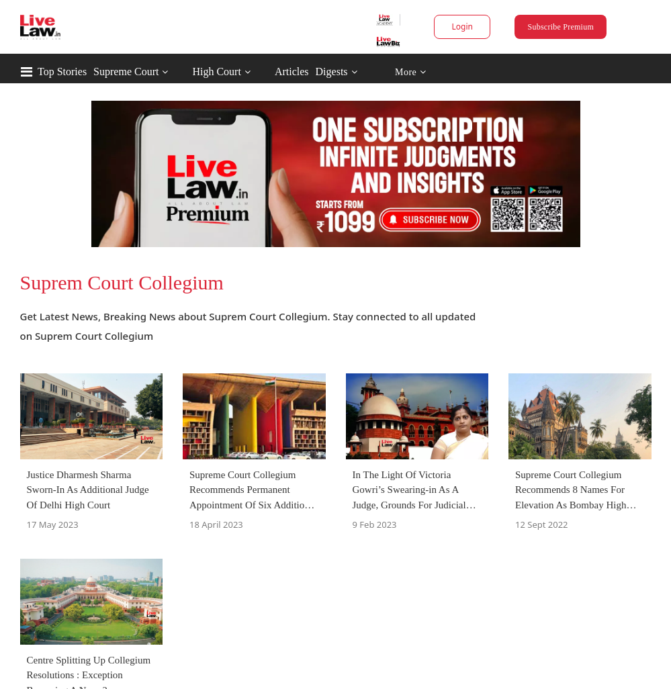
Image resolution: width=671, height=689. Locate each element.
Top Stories (62, 71)
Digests (332, 71)
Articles (292, 71)
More (411, 72)
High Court (216, 71)
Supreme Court (126, 71)
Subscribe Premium (561, 27)
